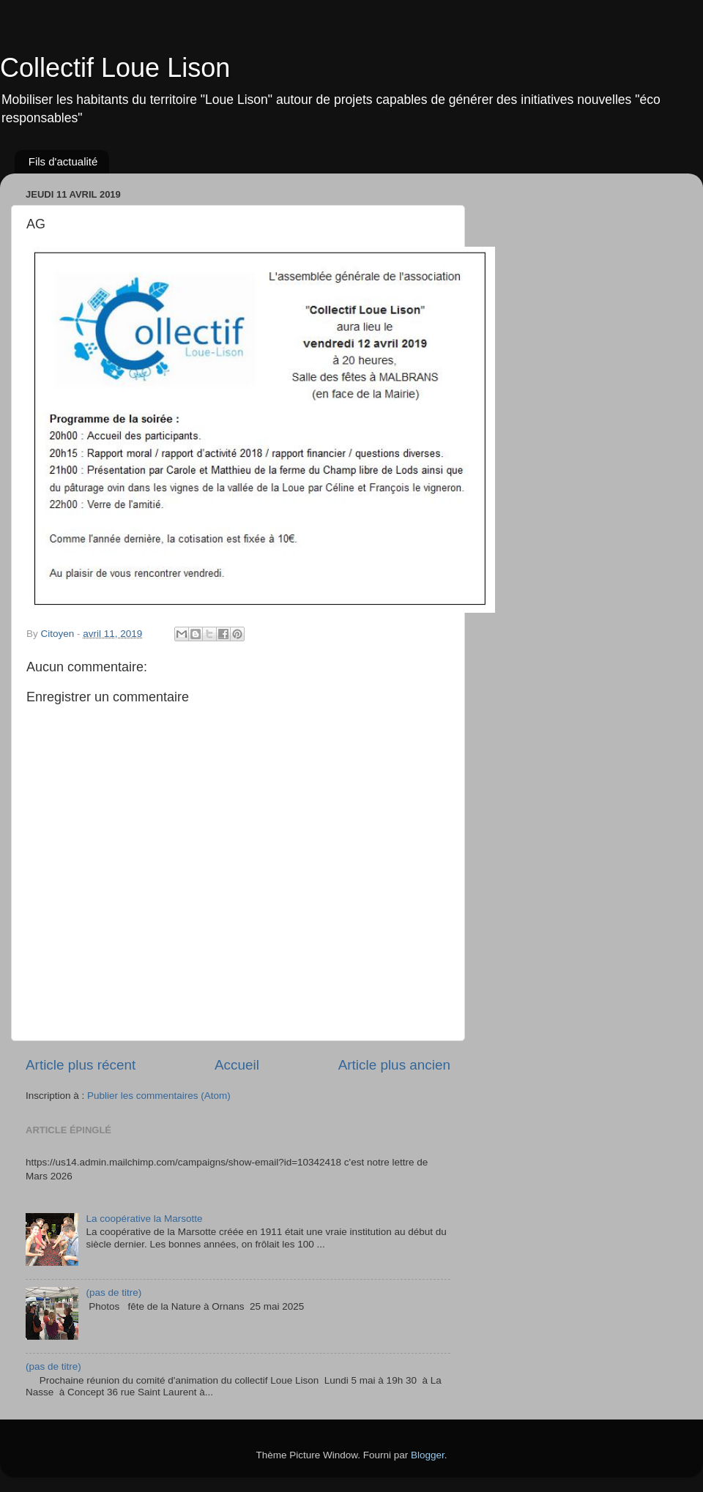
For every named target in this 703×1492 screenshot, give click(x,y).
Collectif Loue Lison (115, 68)
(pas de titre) (113, 1292)
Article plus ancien (394, 1065)
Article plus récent (80, 1065)
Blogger (428, 1455)
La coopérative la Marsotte (144, 1218)
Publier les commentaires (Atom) (159, 1095)
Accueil (237, 1065)
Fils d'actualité (63, 161)
